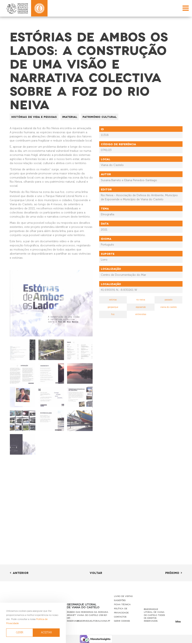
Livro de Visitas (123, 596)
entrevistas (140, 314)
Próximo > (173, 572)
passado (168, 299)
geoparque (113, 307)
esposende (141, 307)
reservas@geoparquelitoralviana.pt (88, 620)
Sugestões (120, 600)
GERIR (19, 632)
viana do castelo (168, 307)
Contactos (120, 616)
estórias (113, 299)
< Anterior (19, 572)
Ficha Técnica (122, 604)
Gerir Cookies (122, 620)
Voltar (96, 572)
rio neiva (140, 299)
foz (113, 314)
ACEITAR (46, 632)
